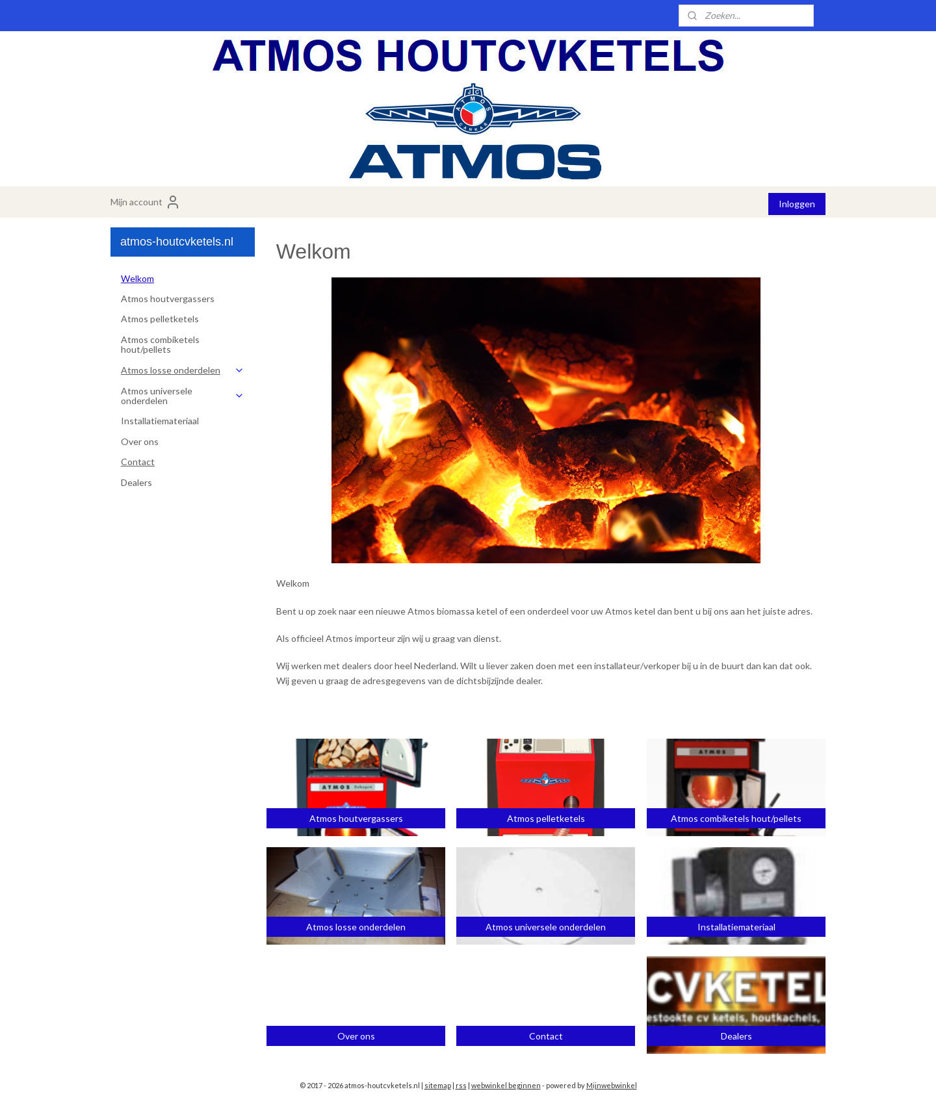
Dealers (136, 482)
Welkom (137, 278)
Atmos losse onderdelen (182, 370)
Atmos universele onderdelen (182, 395)
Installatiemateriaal (160, 420)
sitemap (437, 1085)
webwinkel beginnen (506, 1085)
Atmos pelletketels (160, 318)
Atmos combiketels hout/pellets (160, 344)
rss (461, 1085)
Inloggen (797, 203)
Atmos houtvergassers (167, 298)
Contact (138, 461)
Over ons (140, 441)
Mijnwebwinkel (611, 1085)
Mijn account (145, 202)
